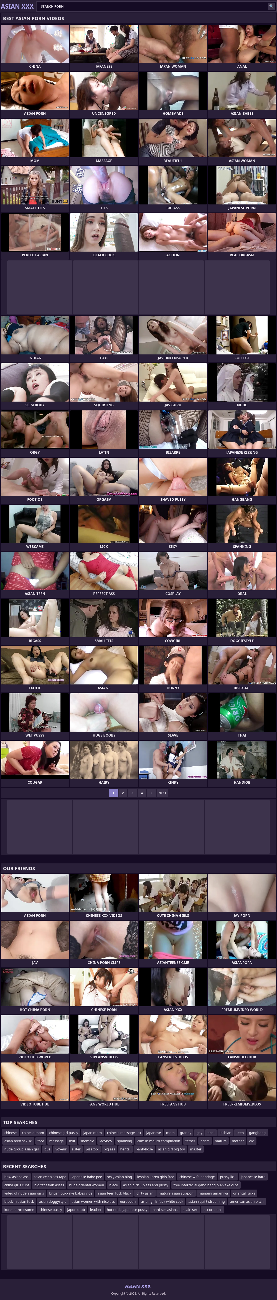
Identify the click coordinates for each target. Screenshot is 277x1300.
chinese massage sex (124, 1132)
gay (199, 1132)
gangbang (257, 1132)
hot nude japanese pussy (127, 1209)
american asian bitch (247, 1201)
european (128, 1201)
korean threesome (19, 1209)
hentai (125, 1149)
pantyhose (144, 1149)
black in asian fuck (19, 1201)
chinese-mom (33, 1132)
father (190, 1141)
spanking (124, 1141)
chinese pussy (50, 1209)
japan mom (92, 1132)
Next (162, 793)
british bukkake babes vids (70, 1193)
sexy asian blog (119, 1176)
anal (211, 1132)
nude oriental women (86, 1185)
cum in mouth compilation (158, 1141)
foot (40, 1141)
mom (170, 1132)
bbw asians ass (16, 1176)
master (195, 1149)
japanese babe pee (86, 1176)
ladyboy (105, 1141)
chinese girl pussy (63, 1132)
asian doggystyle (52, 1201)
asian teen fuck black (114, 1193)
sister (76, 1149)
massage (56, 1141)
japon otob (76, 1209)
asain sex (190, 1209)
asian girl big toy (171, 1149)
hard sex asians (165, 1209)
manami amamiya (213, 1193)
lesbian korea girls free (155, 1176)
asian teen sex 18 (18, 1141)
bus (47, 1149)
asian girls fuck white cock (162, 1201)
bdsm (204, 1141)
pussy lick (228, 1176)
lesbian (225, 1132)
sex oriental (212, 1209)
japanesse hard (253, 1176)
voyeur (60, 1149)
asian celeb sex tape (50, 1176)
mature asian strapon (176, 1193)
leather (95, 1209)
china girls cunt (16, 1185)
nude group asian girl (21, 1149)
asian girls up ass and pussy (145, 1185)
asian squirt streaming (206, 1201)
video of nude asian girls (24, 1193)
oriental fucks (244, 1193)
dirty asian (145, 1193)
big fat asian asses (49, 1185)
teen (240, 1132)
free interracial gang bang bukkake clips (205, 1185)
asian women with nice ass (93, 1201)
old (251, 1141)
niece (113, 1185)
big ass (109, 1149)
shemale (87, 1141)
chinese (10, 1132)
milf (72, 1141)
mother (238, 1141)
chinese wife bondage (197, 1176)
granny (185, 1132)
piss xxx (92, 1149)
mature (221, 1141)
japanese (153, 1132)
